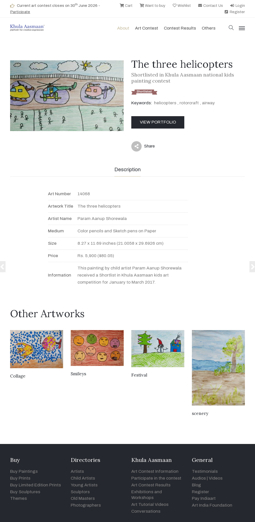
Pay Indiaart (204, 498)
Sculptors (80, 491)
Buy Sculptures (25, 491)
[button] (231, 28)
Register (234, 12)
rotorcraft (189, 103)
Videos (215, 478)
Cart (126, 6)
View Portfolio (158, 122)
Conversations (145, 511)
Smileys (78, 374)
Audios (199, 478)
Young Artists (84, 485)
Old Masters (83, 498)
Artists (77, 471)
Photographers (86, 505)
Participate (20, 12)
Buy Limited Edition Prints (35, 485)
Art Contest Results (150, 485)
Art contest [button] (146, 28)
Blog (196, 485)
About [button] (123, 28)
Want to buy (152, 6)
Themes (18, 498)
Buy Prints (20, 478)
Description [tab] (127, 169)
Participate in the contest (156, 478)
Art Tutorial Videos (149, 504)
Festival (139, 375)
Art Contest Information (154, 471)
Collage (18, 376)
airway (208, 103)
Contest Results (180, 28)
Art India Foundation (212, 505)
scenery (200, 413)
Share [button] (143, 146)
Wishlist (181, 6)
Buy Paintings (24, 471)
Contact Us (210, 6)
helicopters (165, 103)
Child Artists (83, 478)
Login (237, 6)
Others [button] (208, 28)
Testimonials (205, 471)
